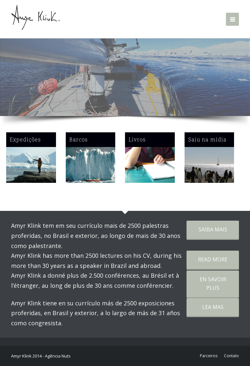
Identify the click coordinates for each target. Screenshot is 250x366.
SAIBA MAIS (213, 229)
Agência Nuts (58, 356)
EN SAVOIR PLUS (213, 283)
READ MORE (213, 259)
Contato (231, 356)
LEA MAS (213, 307)
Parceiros (208, 356)
